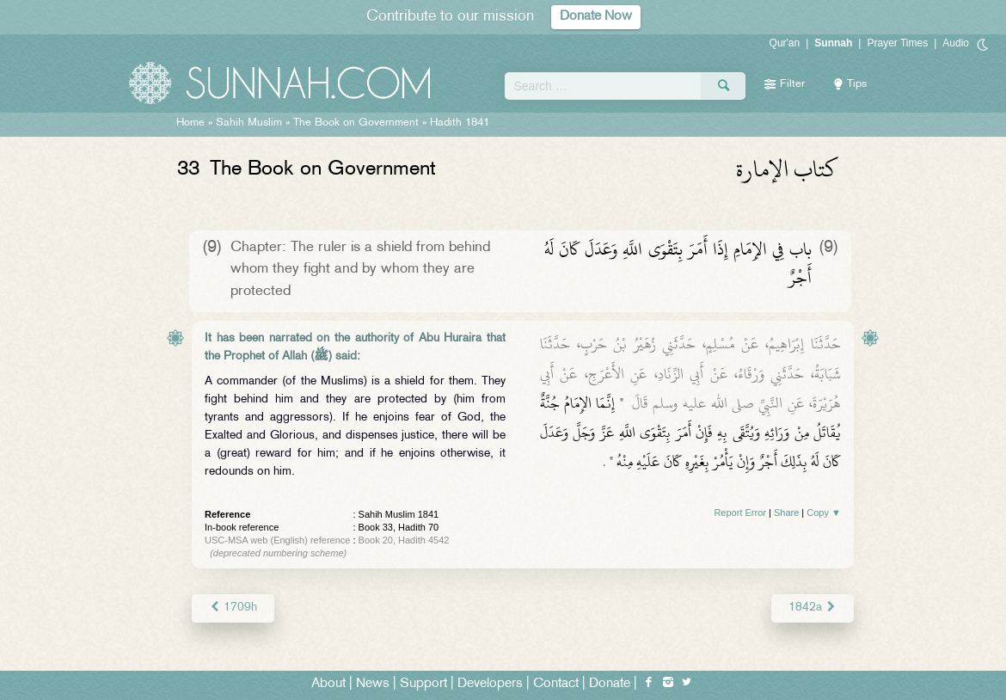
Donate (609, 684)
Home (190, 123)
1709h (233, 607)
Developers (490, 684)
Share (786, 512)
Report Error (740, 512)
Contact (556, 684)
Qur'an (785, 43)
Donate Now (596, 16)
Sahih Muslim (249, 123)
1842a (812, 607)
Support (423, 684)
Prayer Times (897, 43)
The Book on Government (356, 123)
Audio (955, 43)
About (328, 684)
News (373, 684)
